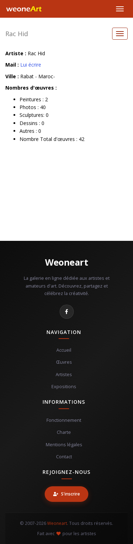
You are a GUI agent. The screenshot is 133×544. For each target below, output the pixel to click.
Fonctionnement (63, 420)
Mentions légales (64, 445)
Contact (64, 457)
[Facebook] (67, 312)
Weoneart (66, 262)
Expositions (63, 387)
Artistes (64, 375)
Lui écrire (30, 64)
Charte (64, 432)
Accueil (63, 350)
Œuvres (64, 362)
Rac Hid (16, 33)
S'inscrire (66, 494)
